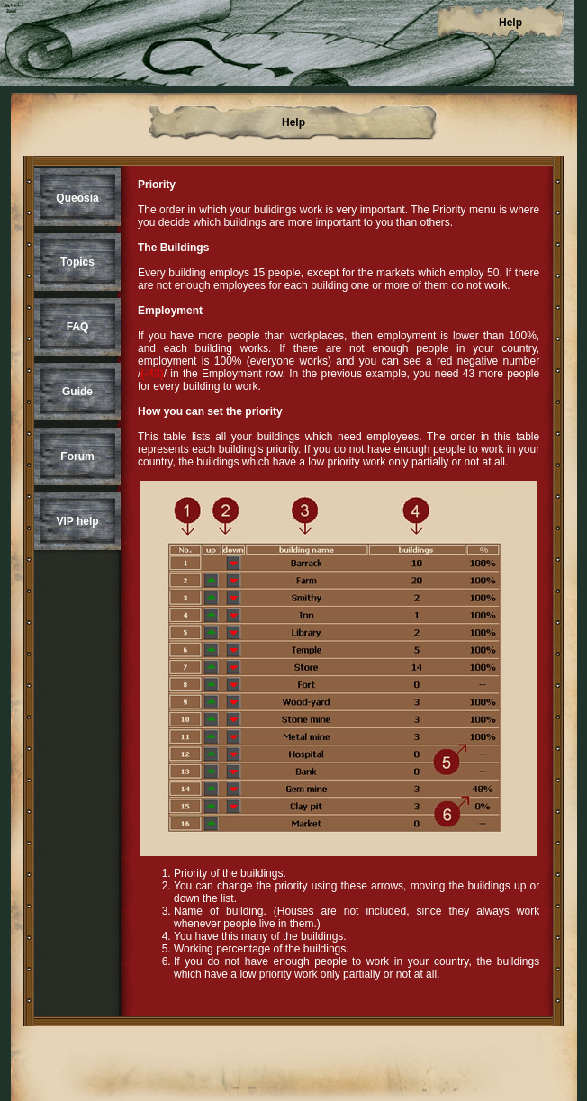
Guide (77, 391)
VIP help (77, 521)
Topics (77, 262)
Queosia (77, 198)
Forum (77, 456)
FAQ (78, 326)
